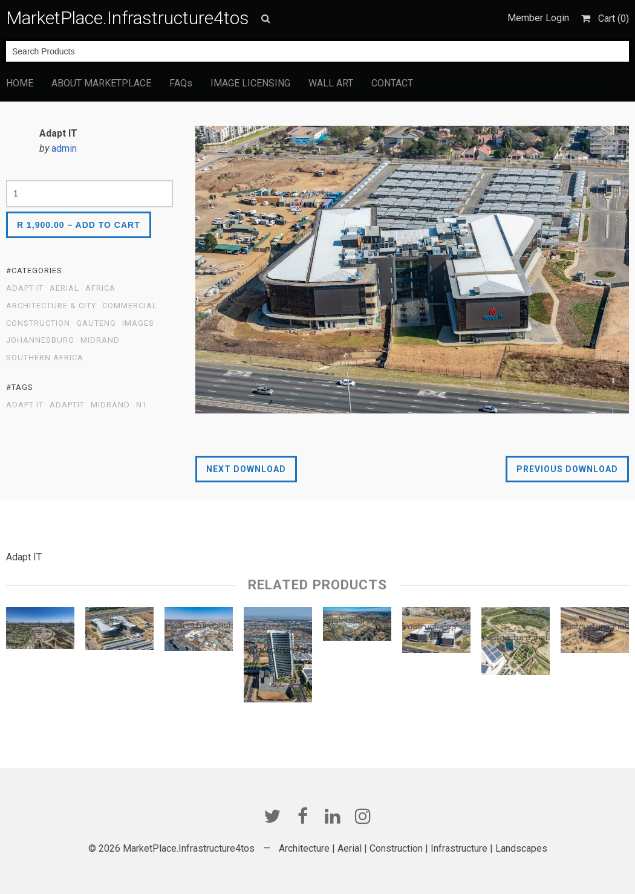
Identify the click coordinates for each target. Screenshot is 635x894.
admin (64, 148)
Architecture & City (51, 306)
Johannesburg (40, 340)
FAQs (180, 83)
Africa (100, 288)
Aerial (64, 288)
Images (138, 323)
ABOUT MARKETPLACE (101, 83)
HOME (19, 83)
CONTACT (392, 83)
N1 (141, 405)
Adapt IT (25, 288)
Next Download (246, 469)
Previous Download (567, 469)
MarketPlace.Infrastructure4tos (127, 17)
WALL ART (330, 83)
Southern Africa (44, 358)
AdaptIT (67, 405)
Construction (38, 323)
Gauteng (96, 323)
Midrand (100, 340)
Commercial (129, 306)
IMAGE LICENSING (250, 83)
